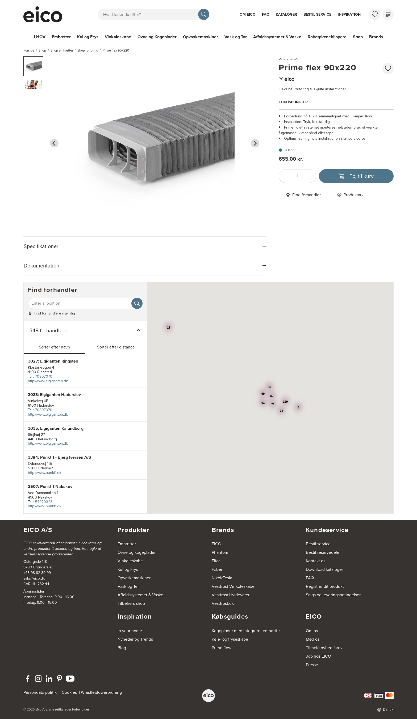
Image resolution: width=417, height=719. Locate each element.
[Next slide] (255, 143)
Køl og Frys (87, 37)
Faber (217, 569)
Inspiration (349, 14)
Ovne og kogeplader (137, 552)
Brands (376, 37)
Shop (358, 37)
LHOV (39, 37)
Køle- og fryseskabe (230, 639)
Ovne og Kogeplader (157, 37)
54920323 (43, 502)
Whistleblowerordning (101, 692)
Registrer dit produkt (325, 586)
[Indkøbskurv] (388, 14)
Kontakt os (315, 561)
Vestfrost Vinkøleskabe (233, 586)
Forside (28, 50)
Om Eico (248, 14)
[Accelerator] (45, 14)
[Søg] (203, 14)
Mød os (312, 639)
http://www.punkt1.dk (44, 472)
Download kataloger (324, 569)
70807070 (43, 376)
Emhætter (61, 37)
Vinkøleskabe (118, 37)
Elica (216, 561)
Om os (312, 631)
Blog (122, 648)
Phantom (220, 552)
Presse (312, 665)
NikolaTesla (222, 578)
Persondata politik (40, 692)
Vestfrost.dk (223, 603)
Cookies (69, 692)
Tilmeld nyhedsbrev (324, 648)
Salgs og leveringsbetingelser (333, 595)
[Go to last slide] (54, 143)
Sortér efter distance (116, 347)
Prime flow (221, 648)
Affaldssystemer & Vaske (277, 37)
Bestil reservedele (322, 552)
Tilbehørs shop (131, 603)
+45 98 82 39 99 (37, 573)
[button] (33, 66)
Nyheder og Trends (135, 639)
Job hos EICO (318, 656)
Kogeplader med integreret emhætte (246, 631)
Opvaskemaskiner (200, 37)
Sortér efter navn (54, 347)
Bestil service (317, 14)
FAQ (265, 14)
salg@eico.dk (34, 578)
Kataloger (286, 14)
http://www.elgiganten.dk (48, 381)
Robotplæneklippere (327, 37)
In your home (130, 631)
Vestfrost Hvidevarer (230, 595)
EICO (216, 544)
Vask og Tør (235, 37)
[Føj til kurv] (356, 176)
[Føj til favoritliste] (388, 68)
